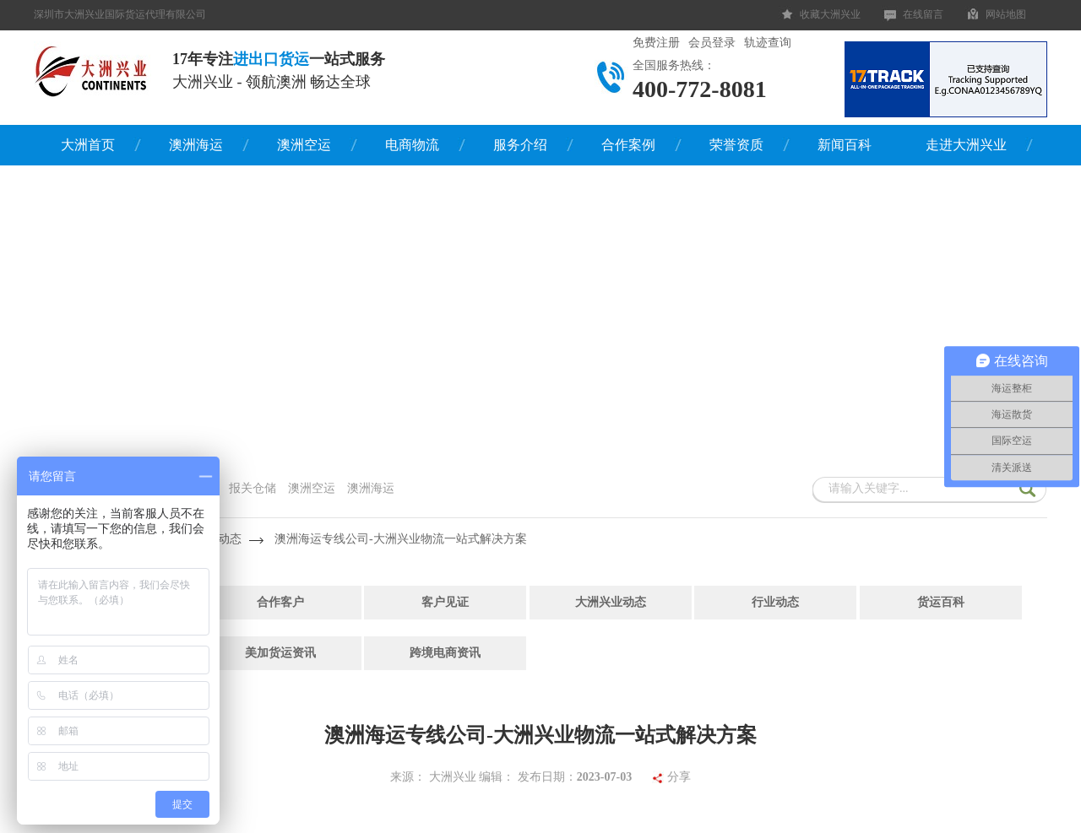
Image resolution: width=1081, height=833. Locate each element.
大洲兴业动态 (610, 602)
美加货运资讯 (280, 652)
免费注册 (656, 42)
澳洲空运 (304, 145)
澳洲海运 (196, 145)
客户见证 (445, 602)
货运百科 (940, 602)
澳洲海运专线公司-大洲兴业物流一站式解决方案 (400, 539)
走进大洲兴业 (966, 145)
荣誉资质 (736, 145)
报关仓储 (252, 488)
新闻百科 (845, 145)
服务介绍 (520, 145)
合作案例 (628, 145)
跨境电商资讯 (445, 652)
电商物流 (412, 145)
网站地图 (1006, 14)
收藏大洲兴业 (830, 14)
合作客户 (280, 602)
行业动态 (775, 602)
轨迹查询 (767, 42)
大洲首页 (88, 145)
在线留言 (923, 14)
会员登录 (712, 42)
